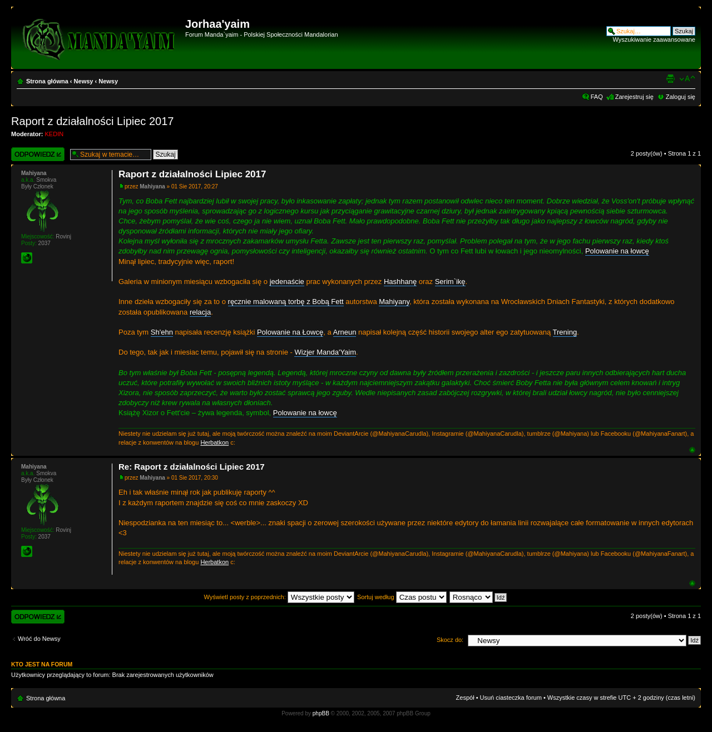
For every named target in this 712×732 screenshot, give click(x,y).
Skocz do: (450, 639)
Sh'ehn (162, 332)
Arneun (345, 332)
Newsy (83, 81)
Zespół (465, 697)
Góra (692, 450)
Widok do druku (670, 79)
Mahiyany (394, 301)
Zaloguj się (680, 96)
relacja (200, 312)
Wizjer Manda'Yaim (325, 352)
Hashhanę (400, 281)
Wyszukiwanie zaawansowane (654, 39)
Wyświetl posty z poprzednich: (279, 597)
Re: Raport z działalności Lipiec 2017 (191, 466)
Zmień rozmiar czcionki (687, 79)
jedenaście (287, 281)
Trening (565, 332)
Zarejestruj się (634, 96)
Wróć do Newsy (39, 638)
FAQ (597, 96)
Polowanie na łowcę (617, 251)
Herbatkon (214, 442)
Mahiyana (152, 186)
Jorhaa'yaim (217, 24)
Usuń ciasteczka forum (511, 697)
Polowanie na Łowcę (290, 332)
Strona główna (47, 81)
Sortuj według (402, 597)
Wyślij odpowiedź (38, 154)
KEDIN (54, 134)
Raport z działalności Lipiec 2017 (92, 121)
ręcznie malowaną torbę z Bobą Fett (286, 301)
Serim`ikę (450, 281)
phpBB (321, 713)
